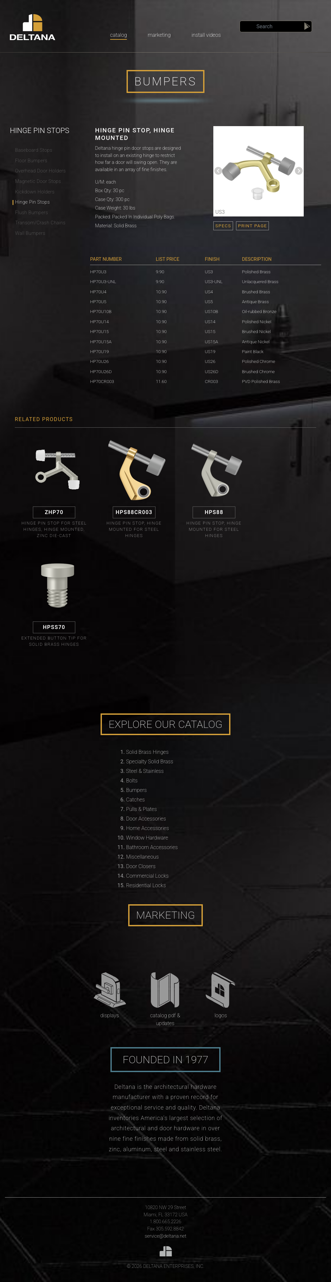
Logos (220, 1015)
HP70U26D (101, 371)
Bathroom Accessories (152, 847)
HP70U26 (99, 361)
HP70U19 (99, 351)
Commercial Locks (147, 876)
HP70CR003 (102, 381)
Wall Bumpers (30, 233)
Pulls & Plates (141, 809)
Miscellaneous (142, 857)
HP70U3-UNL (103, 281)
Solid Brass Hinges (147, 752)
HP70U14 (99, 321)
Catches (135, 800)
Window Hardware (147, 838)
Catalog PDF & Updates (165, 1019)
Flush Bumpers (31, 212)
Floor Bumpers (31, 161)
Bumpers (136, 790)
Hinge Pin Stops (32, 202)
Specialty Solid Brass (150, 761)
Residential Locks (146, 885)
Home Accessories (147, 828)
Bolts (132, 780)
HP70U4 (98, 291)
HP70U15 (99, 331)
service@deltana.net (165, 1236)
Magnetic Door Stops (38, 181)
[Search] (276, 26)
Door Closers (141, 866)
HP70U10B (100, 311)
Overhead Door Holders (40, 171)
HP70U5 (98, 301)
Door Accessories (146, 819)
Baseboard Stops (33, 150)
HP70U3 (98, 271)
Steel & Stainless (145, 771)
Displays (109, 1015)
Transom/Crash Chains (40, 223)
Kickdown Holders (35, 192)
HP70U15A (100, 341)
